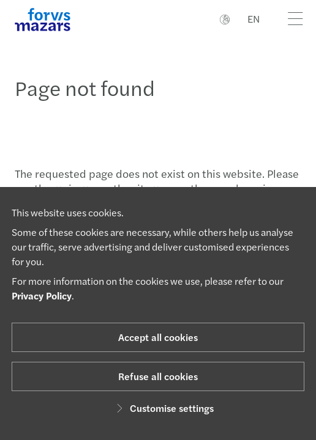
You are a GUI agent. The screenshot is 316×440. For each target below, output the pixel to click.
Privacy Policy (42, 295)
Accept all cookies (158, 337)
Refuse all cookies (158, 376)
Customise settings (163, 408)
